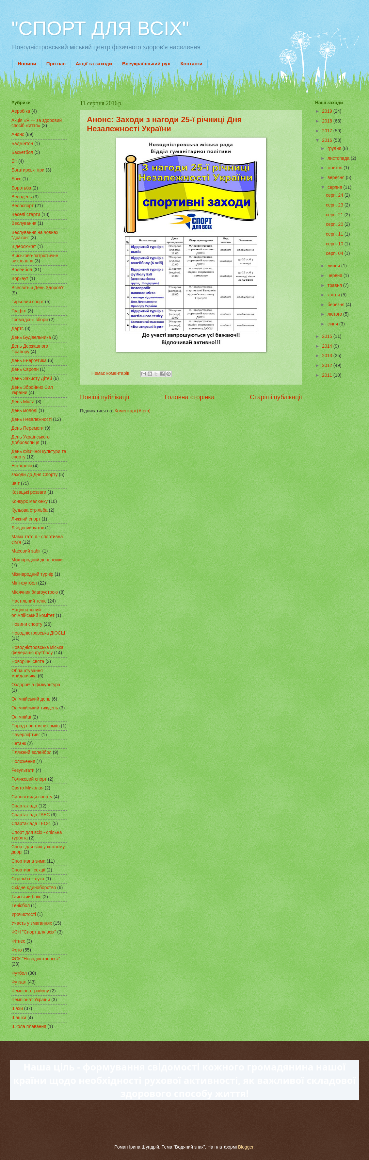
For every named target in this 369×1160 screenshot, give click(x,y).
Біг (14, 161)
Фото (16, 950)
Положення (23, 761)
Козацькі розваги (28, 492)
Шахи (17, 1008)
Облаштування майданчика (27, 673)
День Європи (25, 369)
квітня (334, 294)
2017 (327, 130)
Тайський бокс (26, 896)
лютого (335, 314)
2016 (327, 140)
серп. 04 (335, 253)
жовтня (336, 167)
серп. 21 (335, 214)
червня (336, 275)
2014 (327, 346)
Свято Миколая (27, 788)
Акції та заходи (94, 63)
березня (337, 304)
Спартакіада (24, 806)
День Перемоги (27, 428)
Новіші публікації (104, 397)
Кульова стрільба (29, 510)
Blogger (245, 1147)
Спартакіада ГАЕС (30, 814)
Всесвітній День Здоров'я (37, 287)
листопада (339, 158)
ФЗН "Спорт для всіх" (33, 932)
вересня (337, 177)
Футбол (19, 973)
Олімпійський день (30, 699)
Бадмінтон (22, 143)
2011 (327, 375)
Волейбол (21, 269)
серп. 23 (335, 205)
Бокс (16, 178)
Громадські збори (29, 319)
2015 (327, 336)
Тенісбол (20, 905)
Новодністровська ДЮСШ (38, 633)
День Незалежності (31, 419)
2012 (327, 365)
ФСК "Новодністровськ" (35, 958)
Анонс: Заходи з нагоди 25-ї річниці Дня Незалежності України (164, 124)
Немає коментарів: (111, 373)
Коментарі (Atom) (133, 410)
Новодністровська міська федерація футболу (37, 650)
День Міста (23, 401)
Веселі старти (25, 214)
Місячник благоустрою (34, 592)
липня (334, 265)
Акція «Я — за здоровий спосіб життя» (36, 123)
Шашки (18, 1017)
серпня (336, 187)
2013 (327, 355)
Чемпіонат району (30, 990)
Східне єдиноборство (33, 887)
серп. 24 (335, 195)
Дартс (17, 328)
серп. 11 (335, 234)
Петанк (18, 743)
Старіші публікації (276, 397)
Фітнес (18, 941)
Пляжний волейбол (31, 752)
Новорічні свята (27, 661)
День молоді (24, 410)
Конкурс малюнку (29, 501)
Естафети (21, 465)
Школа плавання (28, 1026)
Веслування (23, 223)
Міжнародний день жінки (37, 559)
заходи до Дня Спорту (34, 474)
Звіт (15, 483)
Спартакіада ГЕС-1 (31, 823)
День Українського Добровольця (30, 440)
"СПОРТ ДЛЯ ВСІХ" (100, 28)
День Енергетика (29, 360)
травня (335, 285)
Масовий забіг (26, 551)
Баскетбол (22, 152)
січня (333, 324)
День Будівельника (31, 337)
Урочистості (23, 914)
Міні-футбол (24, 583)
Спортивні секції (28, 870)
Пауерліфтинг (25, 734)
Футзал (18, 982)
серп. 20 (335, 224)
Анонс (17, 134)
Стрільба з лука (27, 878)
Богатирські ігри (27, 170)
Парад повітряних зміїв (35, 725)
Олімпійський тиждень (34, 707)
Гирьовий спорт (27, 301)
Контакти (191, 63)
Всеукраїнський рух (146, 63)
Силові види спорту (31, 796)
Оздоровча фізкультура (35, 684)
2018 (327, 121)
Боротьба (21, 188)
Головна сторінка (190, 397)
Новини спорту (26, 624)
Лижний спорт (25, 519)
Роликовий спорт (29, 779)
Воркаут (19, 278)
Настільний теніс (28, 601)
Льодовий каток (27, 527)
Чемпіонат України (30, 999)
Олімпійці (21, 717)
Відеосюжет (23, 246)
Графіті (18, 310)
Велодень (21, 196)
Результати (22, 770)
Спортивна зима (28, 861)
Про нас (56, 63)
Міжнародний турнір (32, 574)
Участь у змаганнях (31, 923)
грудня (335, 148)
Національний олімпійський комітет (33, 612)
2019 (327, 111)
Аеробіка (20, 111)
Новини (27, 63)
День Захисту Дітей (31, 378)
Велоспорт (22, 205)
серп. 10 (335, 243)
